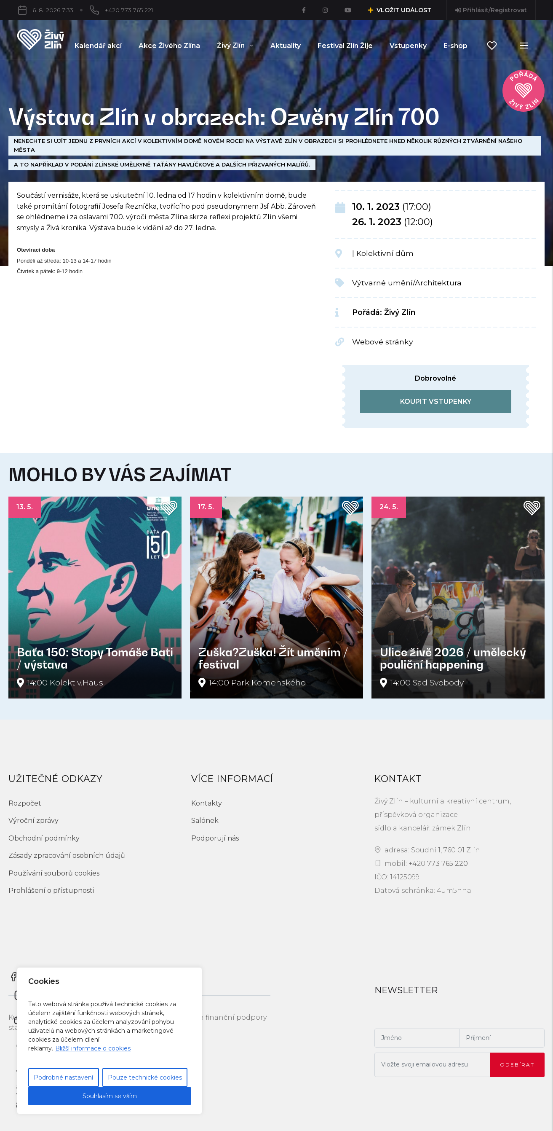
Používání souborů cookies (53, 873)
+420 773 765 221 (88, 10)
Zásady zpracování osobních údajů (66, 856)
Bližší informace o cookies (93, 1048)
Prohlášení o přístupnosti (51, 891)
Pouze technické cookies (145, 1077)
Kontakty (206, 803)
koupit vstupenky (435, 402)
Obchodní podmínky (44, 838)
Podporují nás (215, 838)
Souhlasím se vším (110, 1096)
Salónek (205, 821)
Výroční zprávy (33, 821)
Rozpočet (24, 803)
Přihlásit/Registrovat (491, 10)
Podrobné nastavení (63, 1077)
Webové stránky (382, 341)
